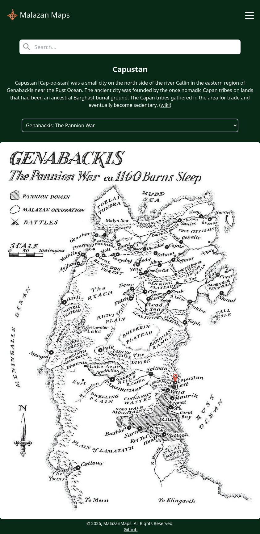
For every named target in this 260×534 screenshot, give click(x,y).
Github (131, 529)
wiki (165, 105)
